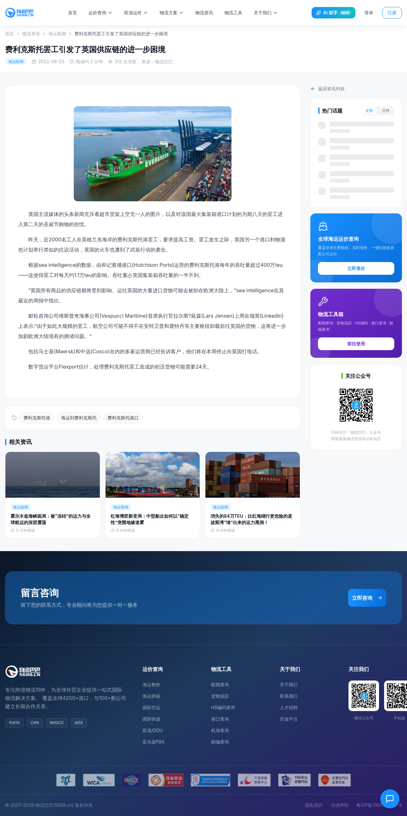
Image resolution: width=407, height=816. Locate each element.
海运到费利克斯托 (79, 417)
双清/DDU (152, 730)
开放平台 (289, 719)
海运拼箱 (151, 696)
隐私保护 (314, 805)
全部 (369, 110)
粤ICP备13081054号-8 (379, 805)
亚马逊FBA (153, 741)
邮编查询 (220, 741)
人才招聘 (289, 707)
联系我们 (289, 696)
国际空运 (151, 707)
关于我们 (269, 12)
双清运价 (140, 12)
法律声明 (339, 805)
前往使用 (356, 343)
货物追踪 (220, 696)
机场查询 (220, 730)
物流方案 (175, 12)
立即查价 (356, 268)
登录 (368, 12)
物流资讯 (208, 12)
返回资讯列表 (327, 88)
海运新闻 (57, 33)
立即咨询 (367, 598)
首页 (76, 12)
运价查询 (104, 12)
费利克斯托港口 (123, 417)
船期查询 (220, 684)
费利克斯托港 (37, 417)
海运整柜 (151, 684)
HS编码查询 (223, 707)
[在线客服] (389, 798)
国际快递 (151, 719)
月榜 (386, 110)
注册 (392, 12)
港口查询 (220, 719)
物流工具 (237, 12)
